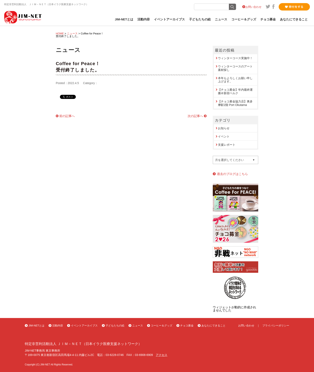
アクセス (161, 355)
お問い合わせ (253, 6)
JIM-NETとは (124, 19)
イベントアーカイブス (169, 19)
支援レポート (226, 144)
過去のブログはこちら (232, 174)
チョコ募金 (268, 19)
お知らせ (224, 128)
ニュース (221, 19)
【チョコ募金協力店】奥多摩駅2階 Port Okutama (235, 103)
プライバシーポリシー (275, 325)
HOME (60, 33)
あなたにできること (294, 19)
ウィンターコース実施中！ (235, 58)
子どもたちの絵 (200, 19)
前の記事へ (67, 116)
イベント (224, 136)
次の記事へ (195, 116)
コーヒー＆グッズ (243, 19)
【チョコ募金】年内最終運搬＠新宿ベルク (235, 91)
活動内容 (143, 19)
